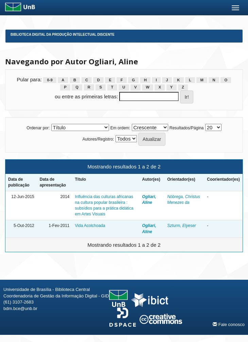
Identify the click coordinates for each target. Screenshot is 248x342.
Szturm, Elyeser (181, 225)
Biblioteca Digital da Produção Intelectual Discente (62, 34)
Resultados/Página (187, 128)
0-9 (49, 80)
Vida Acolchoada (90, 225)
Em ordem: (120, 128)
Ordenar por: (38, 128)
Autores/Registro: (98, 139)
